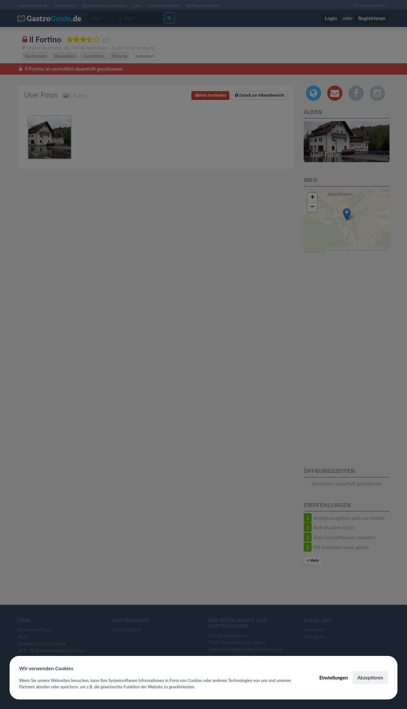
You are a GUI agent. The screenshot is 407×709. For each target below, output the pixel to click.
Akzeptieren (370, 677)
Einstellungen (333, 677)
